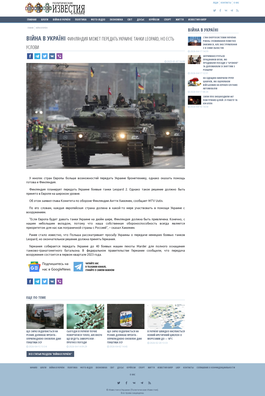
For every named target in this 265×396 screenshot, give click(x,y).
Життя (180, 19)
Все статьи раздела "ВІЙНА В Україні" (50, 354)
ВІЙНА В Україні (61, 19)
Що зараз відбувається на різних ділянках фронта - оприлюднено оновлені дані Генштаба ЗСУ (43, 337)
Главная (31, 19)
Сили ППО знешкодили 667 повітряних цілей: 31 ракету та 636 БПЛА (220, 100)
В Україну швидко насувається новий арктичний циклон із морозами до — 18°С (166, 335)
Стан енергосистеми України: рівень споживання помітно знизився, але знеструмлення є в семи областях (220, 43)
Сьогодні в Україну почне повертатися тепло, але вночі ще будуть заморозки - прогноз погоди (84, 337)
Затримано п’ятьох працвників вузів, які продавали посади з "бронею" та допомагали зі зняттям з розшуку (220, 62)
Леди (215, 2)
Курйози (154, 19)
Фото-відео (98, 19)
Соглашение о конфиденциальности (216, 367)
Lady (178, 367)
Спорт (167, 19)
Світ (129, 19)
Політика (80, 19)
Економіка (116, 19)
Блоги (44, 19)
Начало (33, 367)
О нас (236, 2)
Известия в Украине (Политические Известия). (134, 390)
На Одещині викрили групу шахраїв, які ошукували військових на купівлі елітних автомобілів (220, 83)
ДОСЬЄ (140, 19)
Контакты (226, 2)
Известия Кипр (197, 19)
